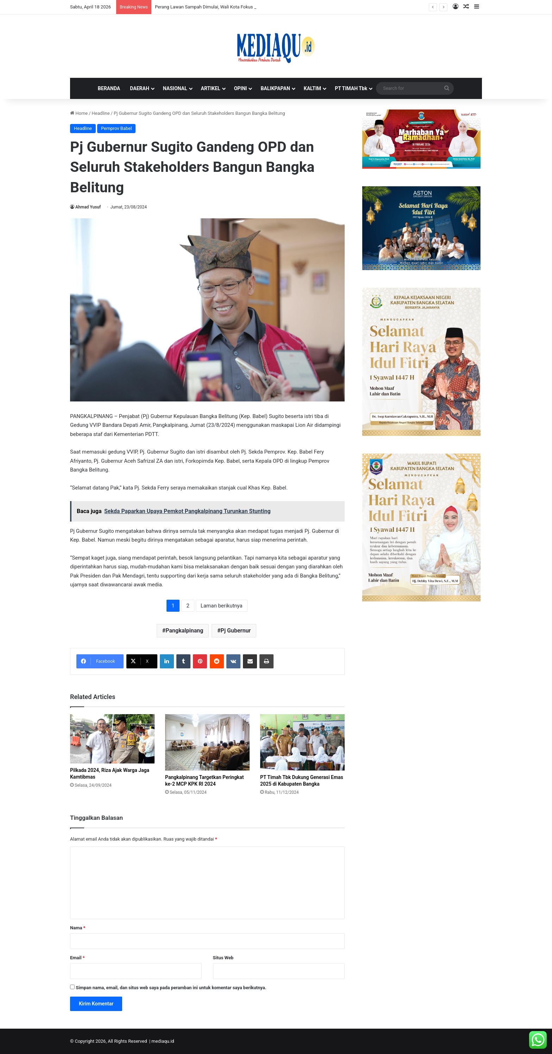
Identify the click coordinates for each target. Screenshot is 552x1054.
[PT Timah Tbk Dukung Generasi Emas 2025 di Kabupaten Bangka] (302, 742)
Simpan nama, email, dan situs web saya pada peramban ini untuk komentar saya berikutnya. (171, 987)
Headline (101, 113)
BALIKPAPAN (275, 88)
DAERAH (139, 88)
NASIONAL (175, 88)
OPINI (240, 88)
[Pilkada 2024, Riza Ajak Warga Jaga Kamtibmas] (112, 738)
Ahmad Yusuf (88, 207)
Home (79, 113)
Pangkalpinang (184, 630)
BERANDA (109, 88)
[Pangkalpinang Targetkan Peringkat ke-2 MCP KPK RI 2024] (207, 742)
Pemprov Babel (116, 128)
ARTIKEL (210, 88)
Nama (77, 927)
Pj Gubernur (236, 630)
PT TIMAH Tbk (351, 88)
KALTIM (312, 88)
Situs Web (223, 957)
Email (77, 957)
